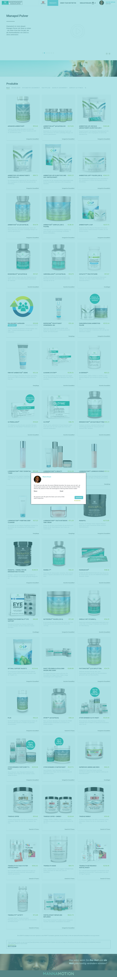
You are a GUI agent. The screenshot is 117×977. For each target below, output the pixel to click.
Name (35, 491)
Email (61, 491)
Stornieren (77, 500)
